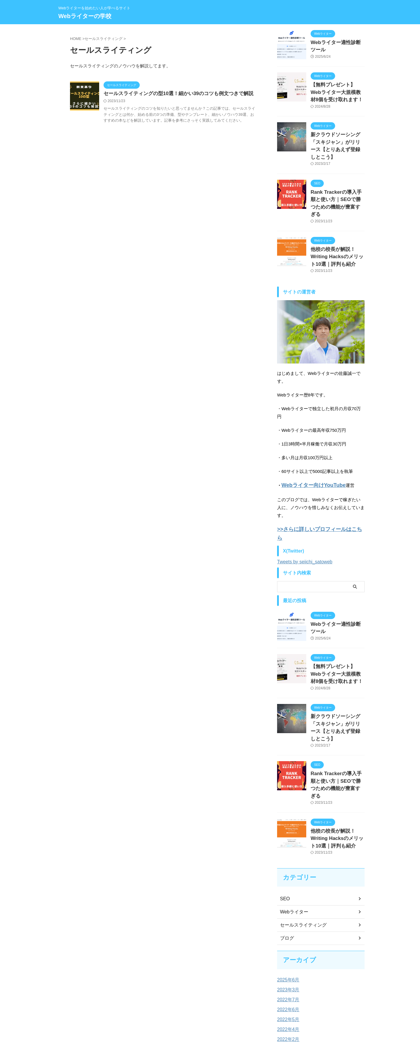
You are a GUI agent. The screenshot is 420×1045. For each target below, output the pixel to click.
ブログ (286, 874)
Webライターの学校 (84, 16)
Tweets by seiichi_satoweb (304, 524)
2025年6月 (287, 916)
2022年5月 (287, 955)
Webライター (292, 848)
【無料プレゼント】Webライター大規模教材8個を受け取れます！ (337, 90)
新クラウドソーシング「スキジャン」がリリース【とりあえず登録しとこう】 (337, 137)
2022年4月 (287, 965)
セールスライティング (300, 861)
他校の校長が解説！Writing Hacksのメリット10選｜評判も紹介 (337, 231)
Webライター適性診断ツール (337, 42)
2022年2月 (287, 975)
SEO (284, 835)
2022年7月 (287, 936)
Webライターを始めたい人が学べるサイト (210, 1018)
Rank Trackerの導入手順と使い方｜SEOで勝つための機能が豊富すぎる (337, 184)
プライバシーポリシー (191, 1007)
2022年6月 (287, 945)
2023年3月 (287, 926)
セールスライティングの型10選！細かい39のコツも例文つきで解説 (174, 93)
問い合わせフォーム (230, 1007)
